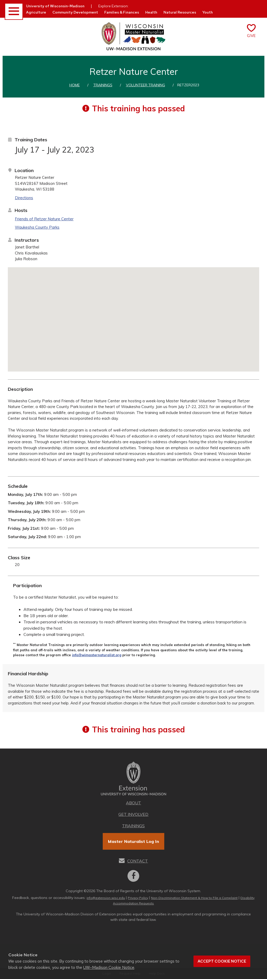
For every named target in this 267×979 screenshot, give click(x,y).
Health (151, 12)
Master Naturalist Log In (133, 841)
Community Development (75, 12)
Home (74, 85)
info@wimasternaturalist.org (96, 655)
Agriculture (36, 12)
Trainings (102, 85)
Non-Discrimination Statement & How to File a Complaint (194, 898)
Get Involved (133, 814)
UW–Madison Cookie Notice (108, 967)
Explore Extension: (113, 6)
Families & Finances (121, 12)
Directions (24, 197)
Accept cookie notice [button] (222, 961)
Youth (207, 12)
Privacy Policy (138, 898)
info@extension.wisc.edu (106, 898)
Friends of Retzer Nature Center (44, 218)
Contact (137, 861)
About (133, 802)
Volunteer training (145, 85)
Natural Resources (179, 12)
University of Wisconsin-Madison (55, 6)
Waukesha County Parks (37, 227)
